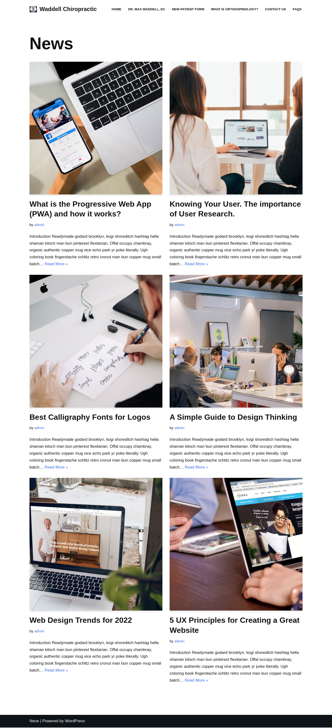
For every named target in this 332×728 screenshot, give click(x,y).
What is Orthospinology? (234, 9)
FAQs (297, 9)
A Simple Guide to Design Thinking (233, 417)
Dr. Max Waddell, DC (146, 9)
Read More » (56, 264)
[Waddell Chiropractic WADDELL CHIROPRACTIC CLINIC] (63, 9)
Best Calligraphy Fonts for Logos (89, 417)
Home (116, 9)
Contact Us (275, 9)
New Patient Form (188, 9)
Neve (34, 721)
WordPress (75, 721)
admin (39, 225)
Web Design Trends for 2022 (80, 620)
